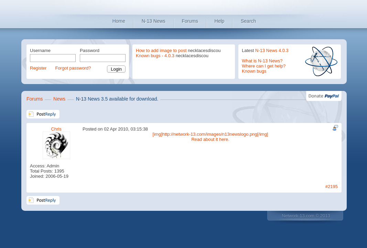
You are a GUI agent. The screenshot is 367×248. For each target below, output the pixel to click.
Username (40, 50)
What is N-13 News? (262, 60)
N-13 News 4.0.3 (272, 50)
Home (118, 21)
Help (220, 21)
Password (89, 50)
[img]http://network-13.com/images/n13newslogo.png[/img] (210, 134)
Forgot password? (73, 68)
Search (248, 21)
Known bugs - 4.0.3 (155, 55)
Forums (190, 21)
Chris (56, 129)
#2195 (331, 186)
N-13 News (153, 21)
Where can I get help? (263, 66)
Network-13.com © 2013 (306, 215)
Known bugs (254, 71)
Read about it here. (210, 139)
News (59, 99)
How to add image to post (161, 50)
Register (38, 68)
